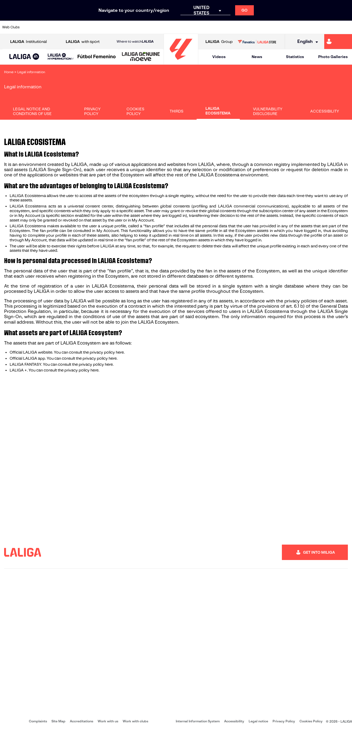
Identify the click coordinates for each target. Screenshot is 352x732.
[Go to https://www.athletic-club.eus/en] (32, 27)
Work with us (108, 721)
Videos (219, 56)
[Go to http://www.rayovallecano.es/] (180, 27)
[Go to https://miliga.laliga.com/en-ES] (338, 41)
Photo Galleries (333, 56)
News (257, 56)
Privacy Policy (92, 111)
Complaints (38, 721)
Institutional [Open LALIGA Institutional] (28, 41)
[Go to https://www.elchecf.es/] (98, 27)
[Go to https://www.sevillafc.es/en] (313, 27)
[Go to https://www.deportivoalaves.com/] (81, 27)
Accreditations (81, 721)
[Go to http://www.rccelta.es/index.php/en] (197, 27)
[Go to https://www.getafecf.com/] (131, 27)
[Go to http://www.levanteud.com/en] (164, 27)
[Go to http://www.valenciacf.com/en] (329, 27)
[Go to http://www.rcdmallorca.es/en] (230, 27)
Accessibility (324, 111)
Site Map (58, 721)
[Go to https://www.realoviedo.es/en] (280, 27)
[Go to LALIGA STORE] (257, 41)
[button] (24, 56)
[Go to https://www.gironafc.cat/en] (147, 27)
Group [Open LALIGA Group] (219, 41)
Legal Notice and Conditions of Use (32, 111)
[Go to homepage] (181, 62)
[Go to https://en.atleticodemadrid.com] (48, 27)
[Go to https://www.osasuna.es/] (65, 27)
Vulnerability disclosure (267, 111)
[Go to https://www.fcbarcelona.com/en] (114, 27)
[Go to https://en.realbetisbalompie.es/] (247, 27)
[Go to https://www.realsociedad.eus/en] (296, 27)
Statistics (295, 56)
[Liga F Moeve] (97, 57)
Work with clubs (135, 721)
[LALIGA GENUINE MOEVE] (141, 57)
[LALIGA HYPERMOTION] (61, 57)
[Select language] (306, 42)
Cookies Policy (135, 111)
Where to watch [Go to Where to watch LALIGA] (135, 41)
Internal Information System (198, 721)
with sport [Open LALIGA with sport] (83, 41)
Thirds (176, 111)
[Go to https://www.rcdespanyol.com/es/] (214, 27)
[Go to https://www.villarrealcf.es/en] (346, 27)
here (120, 352)
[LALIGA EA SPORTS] (24, 57)
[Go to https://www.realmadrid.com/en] (263, 27)
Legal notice (258, 721)
